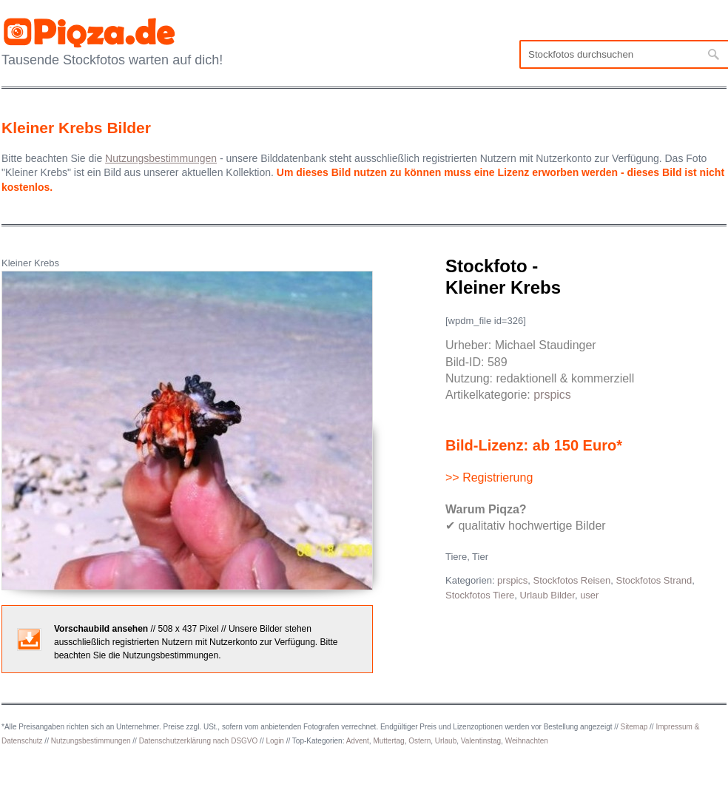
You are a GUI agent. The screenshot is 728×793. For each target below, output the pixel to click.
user (589, 595)
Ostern (419, 741)
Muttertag (388, 741)
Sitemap (634, 727)
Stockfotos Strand (654, 580)
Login (274, 741)
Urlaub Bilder (546, 595)
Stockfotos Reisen (572, 580)
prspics (552, 394)
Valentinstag (481, 741)
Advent (357, 741)
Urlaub (445, 741)
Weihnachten (526, 741)
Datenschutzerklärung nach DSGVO (198, 741)
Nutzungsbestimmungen (91, 741)
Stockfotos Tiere (479, 595)
